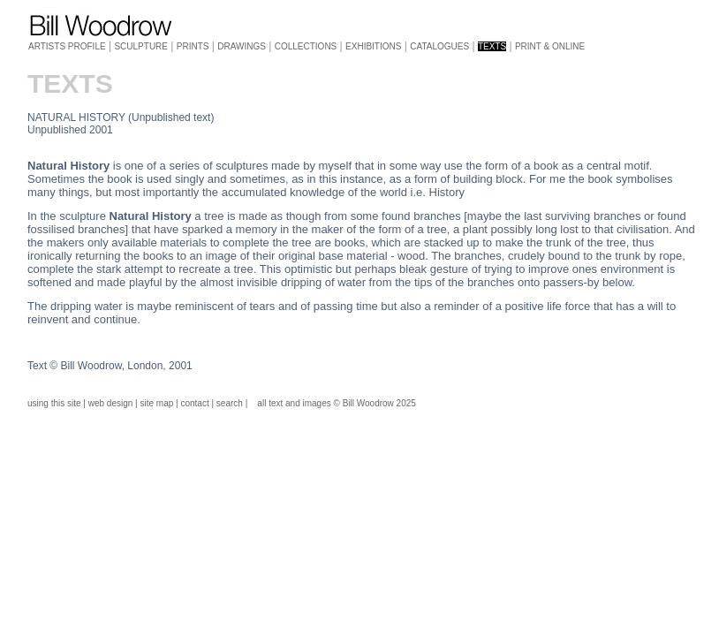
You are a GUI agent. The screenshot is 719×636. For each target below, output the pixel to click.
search (229, 403)
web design (110, 403)
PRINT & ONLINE (550, 46)
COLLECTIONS (306, 46)
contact (194, 403)
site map (157, 403)
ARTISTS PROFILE (67, 46)
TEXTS (492, 46)
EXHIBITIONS (373, 46)
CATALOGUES (439, 46)
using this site (54, 403)
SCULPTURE (141, 46)
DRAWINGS (241, 46)
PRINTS (193, 46)
